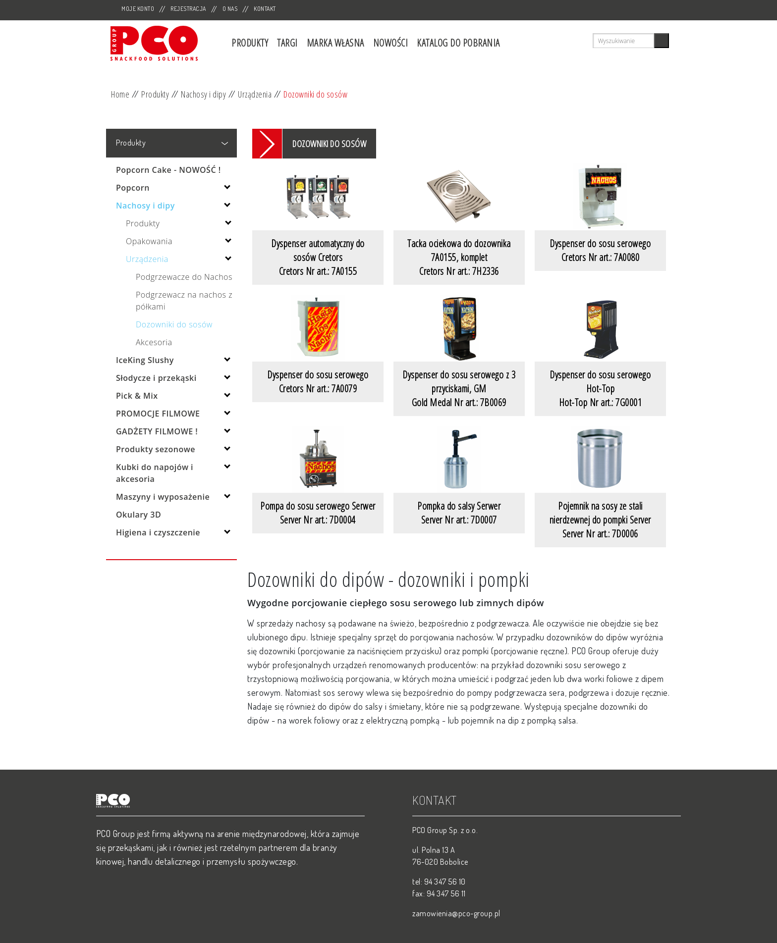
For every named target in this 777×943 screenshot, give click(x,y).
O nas (230, 8)
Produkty (249, 43)
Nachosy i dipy (203, 94)
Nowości (390, 43)
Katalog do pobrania (458, 43)
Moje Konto (137, 8)
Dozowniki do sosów (315, 94)
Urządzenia (255, 94)
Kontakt (265, 8)
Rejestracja (188, 8)
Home (120, 94)
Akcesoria (154, 342)
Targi (287, 43)
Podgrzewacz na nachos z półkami (184, 300)
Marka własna (335, 43)
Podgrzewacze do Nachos (184, 276)
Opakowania (149, 241)
